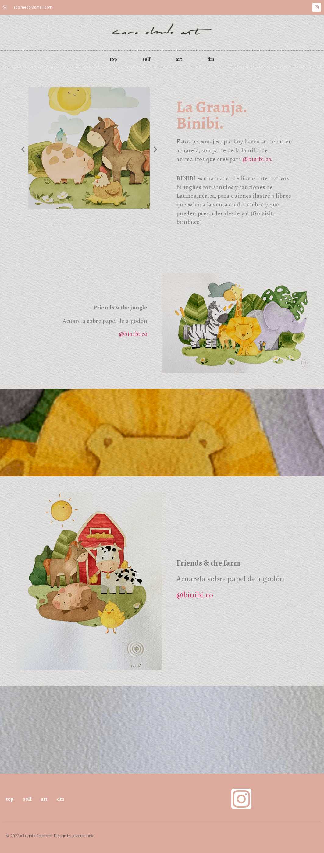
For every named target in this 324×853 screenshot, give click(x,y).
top (113, 59)
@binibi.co (257, 159)
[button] (23, 149)
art (179, 59)
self (146, 59)
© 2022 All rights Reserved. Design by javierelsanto (50, 836)
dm (210, 59)
